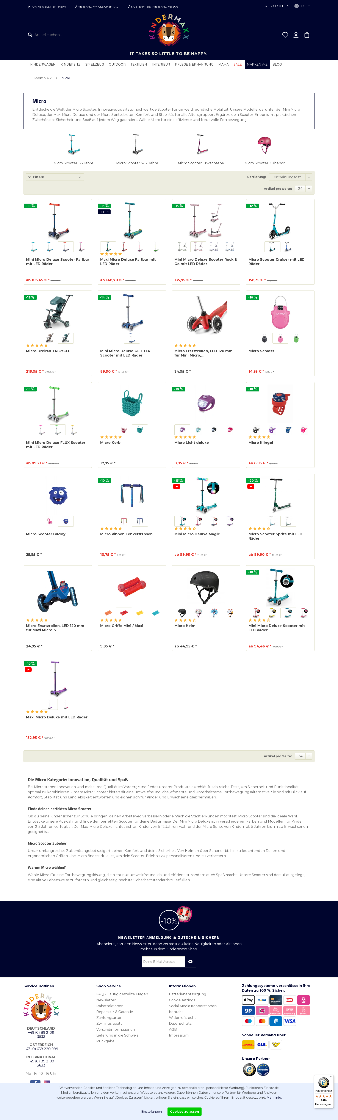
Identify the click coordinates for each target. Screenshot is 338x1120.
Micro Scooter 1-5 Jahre (73, 163)
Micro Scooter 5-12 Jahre (137, 163)
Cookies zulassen (184, 1112)
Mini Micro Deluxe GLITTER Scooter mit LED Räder (125, 353)
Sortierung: (256, 177)
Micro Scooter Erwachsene (201, 163)
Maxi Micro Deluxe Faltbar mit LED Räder (128, 262)
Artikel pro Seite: (278, 189)
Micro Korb (110, 443)
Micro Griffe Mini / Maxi (121, 626)
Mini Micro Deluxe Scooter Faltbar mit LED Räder (57, 262)
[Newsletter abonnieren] (190, 961)
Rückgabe (105, 1041)
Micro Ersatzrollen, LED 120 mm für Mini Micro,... (203, 353)
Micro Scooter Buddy (46, 534)
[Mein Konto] (296, 35)
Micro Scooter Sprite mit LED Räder (275, 536)
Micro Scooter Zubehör (264, 163)
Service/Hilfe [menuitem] (275, 6)
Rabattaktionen (110, 1006)
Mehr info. (274, 1098)
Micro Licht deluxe (191, 443)
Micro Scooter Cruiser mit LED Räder (277, 262)
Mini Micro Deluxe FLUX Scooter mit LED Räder (55, 445)
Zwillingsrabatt (109, 1023)
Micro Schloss (261, 351)
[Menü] (331, 1077)
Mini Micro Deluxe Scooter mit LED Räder (277, 628)
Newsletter (106, 1000)
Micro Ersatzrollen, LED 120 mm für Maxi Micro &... (55, 628)
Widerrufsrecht (182, 1018)
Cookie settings (182, 1000)
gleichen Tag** (109, 6)
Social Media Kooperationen (193, 1006)
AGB (173, 1029)
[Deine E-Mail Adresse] (169, 961)
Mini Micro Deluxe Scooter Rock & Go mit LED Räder (205, 262)
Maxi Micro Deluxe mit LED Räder (57, 717)
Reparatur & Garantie (114, 1012)
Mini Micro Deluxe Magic (197, 534)
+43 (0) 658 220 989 (41, 1049)
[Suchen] (31, 35)
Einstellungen (151, 1112)
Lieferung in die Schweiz (117, 1035)
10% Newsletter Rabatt (49, 6)
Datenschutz (180, 1023)
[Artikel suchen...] (55, 35)
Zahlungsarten (109, 1018)
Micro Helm (185, 626)
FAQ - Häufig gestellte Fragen (122, 994)
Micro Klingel (261, 443)
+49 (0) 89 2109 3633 (41, 1034)
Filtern (36, 177)
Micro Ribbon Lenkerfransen (126, 534)
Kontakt (176, 1012)
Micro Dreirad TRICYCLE (48, 351)
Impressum (179, 1035)
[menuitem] (55, 35)
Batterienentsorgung (187, 994)
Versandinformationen (115, 1029)
